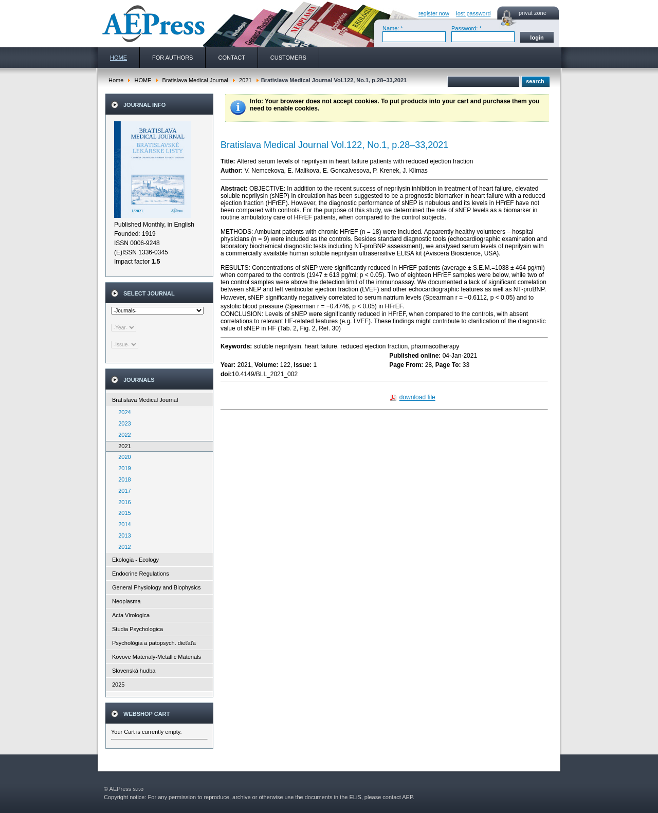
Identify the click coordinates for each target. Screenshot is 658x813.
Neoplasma (126, 601)
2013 (122, 535)
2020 (122, 457)
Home (115, 80)
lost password (473, 13)
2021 (245, 80)
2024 (122, 412)
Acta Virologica (131, 615)
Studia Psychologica (137, 629)
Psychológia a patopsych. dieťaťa (154, 643)
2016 (122, 502)
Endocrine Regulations (140, 573)
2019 (122, 468)
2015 (122, 513)
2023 (122, 423)
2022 (122, 435)
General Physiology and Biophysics (156, 587)
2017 (122, 491)
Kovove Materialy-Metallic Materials (156, 657)
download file (417, 397)
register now (433, 13)
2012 (122, 547)
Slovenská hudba (133, 671)
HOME (142, 80)
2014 (122, 524)
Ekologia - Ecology (135, 560)
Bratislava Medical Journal (195, 80)
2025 (118, 684)
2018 (122, 479)
